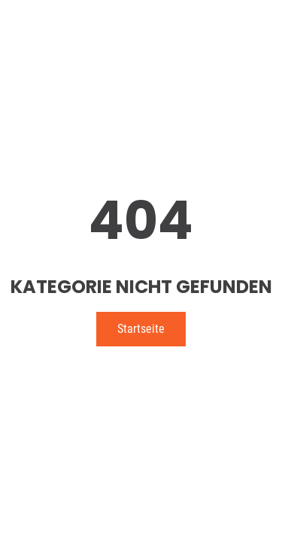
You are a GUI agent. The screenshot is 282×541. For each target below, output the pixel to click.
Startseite (141, 329)
